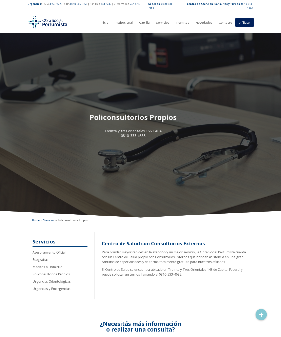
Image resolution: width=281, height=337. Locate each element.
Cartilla (144, 22)
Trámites (182, 22)
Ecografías (40, 259)
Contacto (225, 22)
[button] (261, 314)
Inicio (104, 22)
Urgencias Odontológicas (52, 281)
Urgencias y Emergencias (52, 288)
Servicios (162, 22)
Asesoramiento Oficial (49, 252)
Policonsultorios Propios (51, 274)
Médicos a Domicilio (47, 267)
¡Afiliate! (244, 22)
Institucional (124, 22)
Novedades (204, 22)
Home (36, 220)
